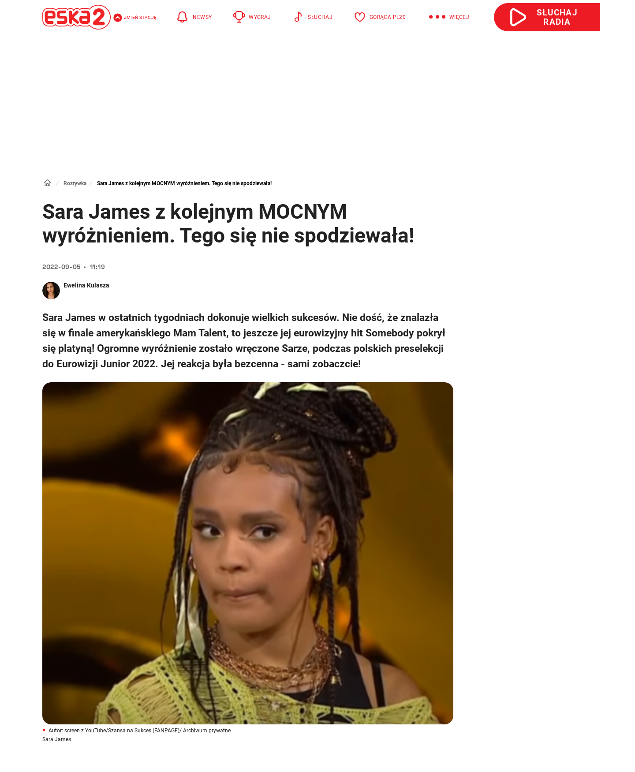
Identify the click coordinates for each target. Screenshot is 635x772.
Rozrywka (75, 183)
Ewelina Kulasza (86, 285)
